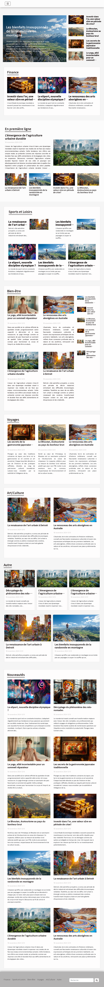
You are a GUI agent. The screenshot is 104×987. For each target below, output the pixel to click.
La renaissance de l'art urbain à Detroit (15, 188)
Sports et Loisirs (18, 979)
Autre (59, 979)
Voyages (40, 979)
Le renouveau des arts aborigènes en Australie (82, 99)
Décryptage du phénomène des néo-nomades (91, 355)
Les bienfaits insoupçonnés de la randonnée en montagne (27, 31)
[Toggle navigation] (8, 4)
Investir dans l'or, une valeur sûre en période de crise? (93, 20)
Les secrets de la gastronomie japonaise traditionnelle (93, 44)
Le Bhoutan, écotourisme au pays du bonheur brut (93, 32)
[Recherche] (81, 980)
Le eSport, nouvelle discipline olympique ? (51, 98)
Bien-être (31, 979)
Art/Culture (50, 979)
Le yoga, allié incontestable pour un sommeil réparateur (92, 57)
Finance (7, 979)
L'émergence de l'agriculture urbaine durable (23, 136)
